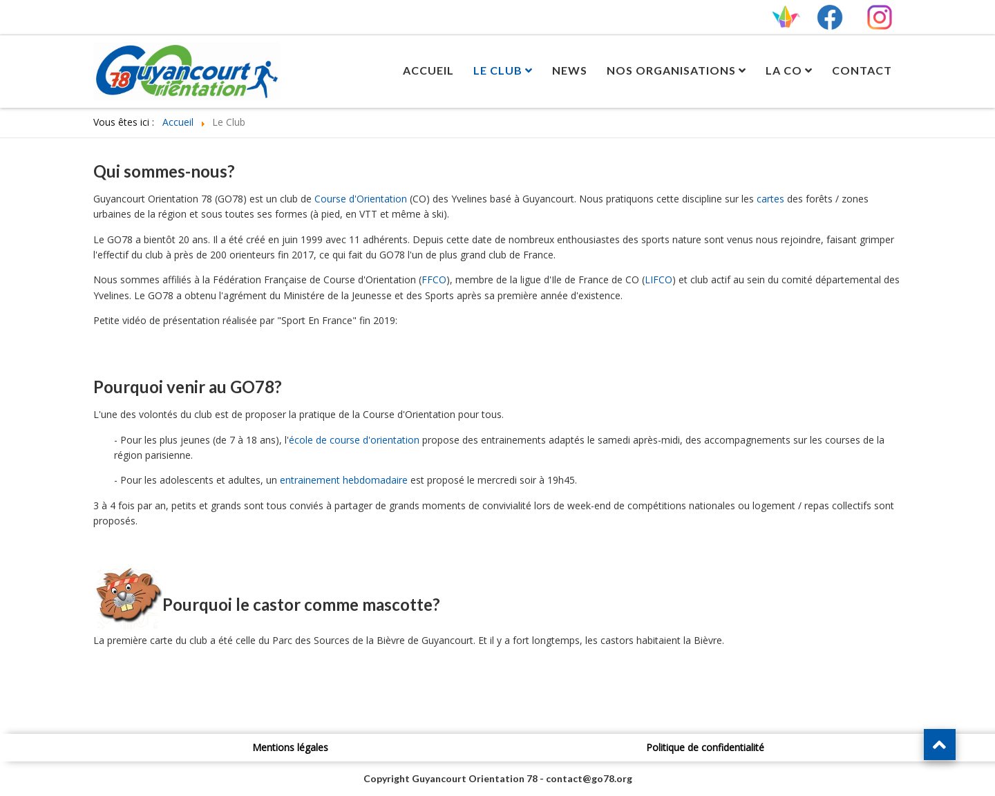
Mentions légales (290, 747)
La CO (784, 70)
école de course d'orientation (354, 439)
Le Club (497, 70)
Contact (862, 70)
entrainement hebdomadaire (344, 479)
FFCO (433, 279)
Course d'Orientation (360, 198)
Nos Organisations (671, 70)
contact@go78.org (589, 778)
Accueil (428, 70)
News (569, 70)
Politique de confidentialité (705, 747)
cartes (770, 198)
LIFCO (658, 279)
